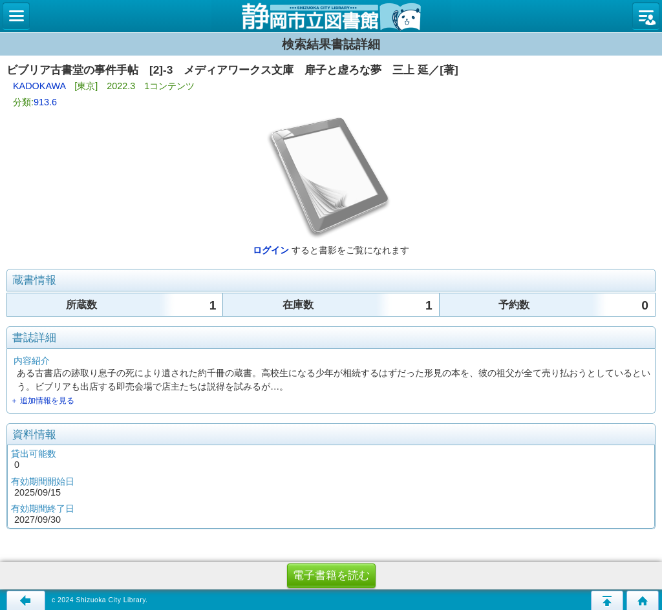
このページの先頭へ (607, 600)
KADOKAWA (39, 86)
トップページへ (642, 600)
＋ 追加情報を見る (42, 400)
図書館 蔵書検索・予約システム (331, 16)
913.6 (45, 102)
